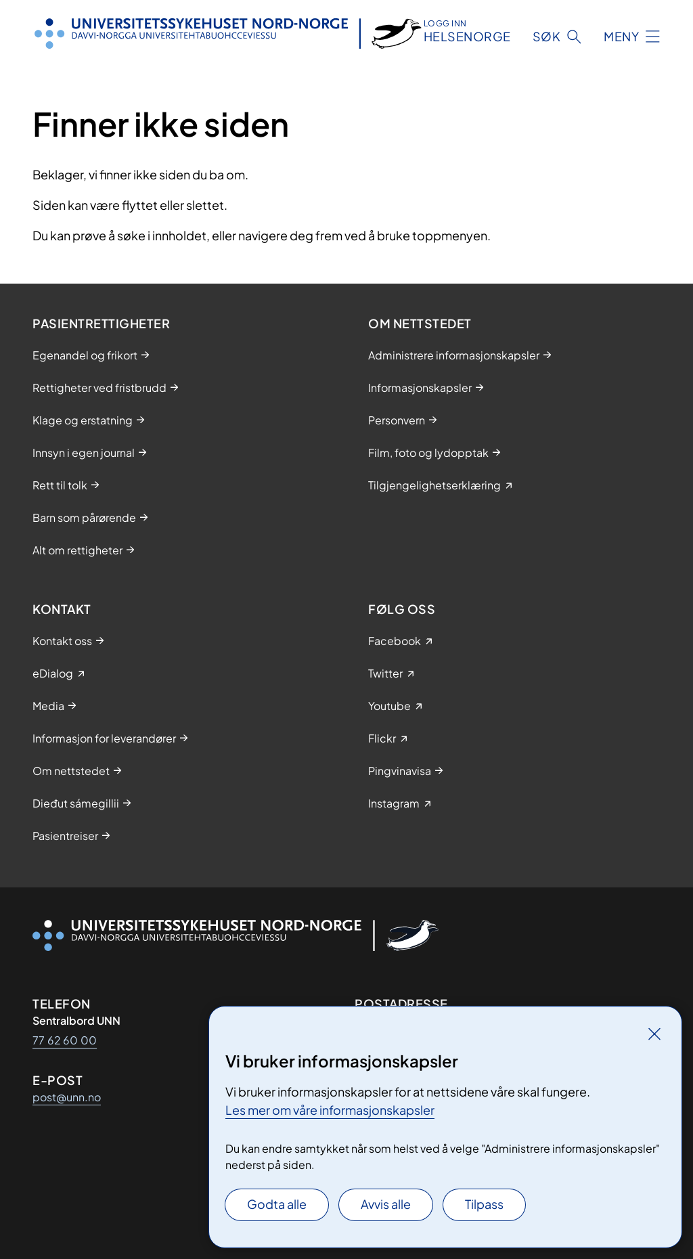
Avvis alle (386, 1204)
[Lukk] (654, 1033)
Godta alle (277, 1204)
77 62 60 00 (64, 1040)
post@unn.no (66, 1097)
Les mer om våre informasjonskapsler (329, 1110)
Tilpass (484, 1204)
